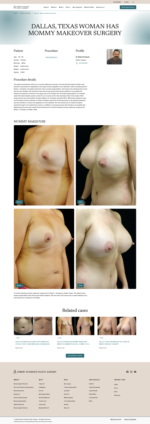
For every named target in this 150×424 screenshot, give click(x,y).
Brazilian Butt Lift (44, 408)
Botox (91, 401)
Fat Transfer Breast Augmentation (24, 387)
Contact (126, 2)
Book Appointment (128, 7)
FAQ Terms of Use (115, 419)
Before (89, 7)
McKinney (117, 395)
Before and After (26, 13)
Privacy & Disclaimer (130, 419)
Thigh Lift (41, 384)
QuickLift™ (67, 391)
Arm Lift (41, 391)
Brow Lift (66, 408)
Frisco (116, 388)
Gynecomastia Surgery (20, 397)
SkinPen (91, 384)
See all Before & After (75, 356)
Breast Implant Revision (21, 408)
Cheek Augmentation (70, 387)
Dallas (116, 384)
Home (15, 13)
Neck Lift (66, 394)
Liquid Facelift (93, 391)
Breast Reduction (19, 391)
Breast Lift (17, 394)
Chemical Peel (93, 397)
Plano (115, 391)
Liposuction (42, 404)
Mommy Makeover (51, 57)
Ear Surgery (67, 384)
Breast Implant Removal (21, 384)
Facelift (66, 404)
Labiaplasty (42, 387)
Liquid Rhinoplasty (94, 387)
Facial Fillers (92, 394)
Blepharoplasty (68, 397)
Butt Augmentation (44, 394)
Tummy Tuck (42, 401)
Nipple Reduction (19, 404)
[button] (46, 7)
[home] (21, 7)
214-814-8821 (117, 2)
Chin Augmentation (69, 401)
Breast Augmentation (20, 401)
